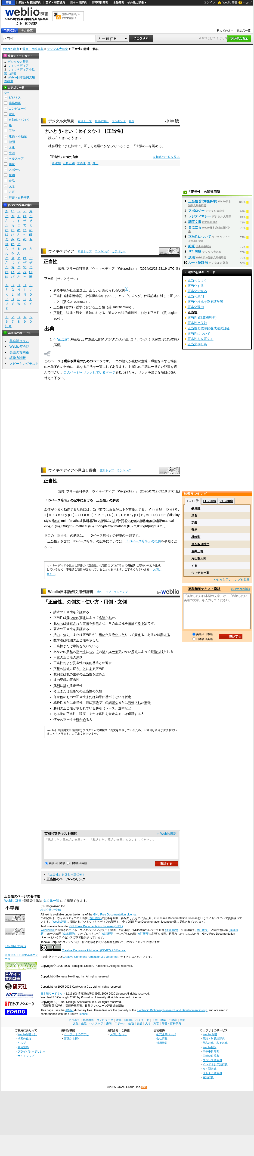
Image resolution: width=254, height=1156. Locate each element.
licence (83, 1018)
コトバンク (138, 339)
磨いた (103, 635)
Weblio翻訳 (209, 1051)
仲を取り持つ (200, 544)
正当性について (87, 651)
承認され (105, 617)
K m (101, 515)
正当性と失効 (197, 323)
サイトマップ (26, 1059)
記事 (77, 500)
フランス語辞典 (212, 1064)
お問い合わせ (118, 1038)
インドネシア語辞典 (215, 1068)
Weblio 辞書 (230, 2)
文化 (12, 147)
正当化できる (197, 291)
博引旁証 (194, 251)
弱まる (165, 635)
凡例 (131, 121)
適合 (108, 663)
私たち (58, 623)
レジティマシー (199, 216)
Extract (148, 520)
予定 (144, 623)
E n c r (126, 515)
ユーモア (114, 651)
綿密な (113, 702)
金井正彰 (197, 551)
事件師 (195, 508)
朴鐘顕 (195, 537)
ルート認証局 (198, 262)
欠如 (99, 691)
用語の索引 (102, 121)
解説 (115, 500)
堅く (105, 651)
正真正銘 (69, 163)
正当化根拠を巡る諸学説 (205, 301)
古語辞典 (118, 2)
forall (56, 520)
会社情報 (161, 1042)
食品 (12, 180)
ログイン (209, 2)
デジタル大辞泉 (57, 49)
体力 (66, 635)
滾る (194, 515)
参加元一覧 (244, 30)
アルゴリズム (127, 296)
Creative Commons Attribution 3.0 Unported (90, 961)
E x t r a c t (83, 515)
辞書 (8, 2)
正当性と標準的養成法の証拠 (209, 328)
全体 (47, 509)
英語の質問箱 (19, 352)
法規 (66, 669)
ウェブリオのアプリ (76, 1038)
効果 (99, 697)
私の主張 (72, 674)
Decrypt (131, 520)
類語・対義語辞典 (30, 2)
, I (164, 509)
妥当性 (78, 663)
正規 (56, 669)
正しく (89, 146)
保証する (134, 714)
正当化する (196, 285)
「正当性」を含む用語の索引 (66, 878)
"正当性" (62, 339)
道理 (97, 146)
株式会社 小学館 (50, 914)
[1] (126, 289)
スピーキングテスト (24, 363)
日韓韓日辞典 (100, 2)
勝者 (99, 708)
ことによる (87, 669)
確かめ (81, 719)
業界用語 (15, 103)
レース (110, 708)
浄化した (118, 635)
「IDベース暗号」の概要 (143, 541)
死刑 (56, 685)
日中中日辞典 (78, 2)
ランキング (119, 121)
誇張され (134, 702)
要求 (56, 629)
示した (94, 640)
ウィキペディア (61, 251)
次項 (191, 257)
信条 (73, 691)
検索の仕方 (24, 1042)
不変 (56, 657)
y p (134, 515)
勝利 (56, 708)
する (194, 565)
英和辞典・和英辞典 (215, 1046)
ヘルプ (247, 2)
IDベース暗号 (57, 500)
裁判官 (58, 674)
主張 (139, 146)
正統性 (58, 313)
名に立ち (194, 227)
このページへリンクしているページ (89, 372)
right (114, 520)
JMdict (69, 1014)
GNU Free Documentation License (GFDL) (96, 930)
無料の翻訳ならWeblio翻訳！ (71, 16)
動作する (70, 509)
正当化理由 (196, 307)
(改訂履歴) (95, 922)
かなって (109, 146)
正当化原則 (196, 296)
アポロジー (196, 211)
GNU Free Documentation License (114, 918)
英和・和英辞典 (55, 2)
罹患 (194, 530)
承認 (76, 646)
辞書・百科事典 (32, 49)
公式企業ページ (166, 1038)
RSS (144, 1091)
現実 (82, 714)
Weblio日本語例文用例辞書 (70, 592)
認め (155, 146)
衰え (137, 635)
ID (91, 520)
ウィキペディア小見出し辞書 (72, 470)
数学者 (58, 640)
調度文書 (194, 222)
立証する (82, 612)
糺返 (191, 246)
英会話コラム (19, 341)
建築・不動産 (18, 136)
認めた (100, 674)
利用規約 (23, 1051)
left (101, 520)
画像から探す (72, 1042)
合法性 (56, 163)
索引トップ (85, 121)
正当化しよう (197, 280)
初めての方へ (225, 30)
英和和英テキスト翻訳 (60, 833)
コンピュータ (18, 108)
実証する (82, 629)
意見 (69, 651)
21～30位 (226, 501)
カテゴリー (119, 251)
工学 (12, 131)
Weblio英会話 (19, 346)
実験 (82, 617)
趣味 (12, 164)
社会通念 (54, 146)
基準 (95, 663)
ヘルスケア (16, 158)
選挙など (124, 708)
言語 (95, 702)
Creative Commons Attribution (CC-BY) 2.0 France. (94, 954)
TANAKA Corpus (15, 950)
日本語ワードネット (52, 997)
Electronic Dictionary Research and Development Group (172, 1014)
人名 (12, 186)
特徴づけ (157, 651)
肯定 (111, 714)
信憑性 (81, 163)
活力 (56, 635)
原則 (79, 657)
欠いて (87, 646)
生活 (12, 153)
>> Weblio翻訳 (166, 833)
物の (63, 714)
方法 (86, 623)
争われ (81, 708)
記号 (8, 326)
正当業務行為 (197, 344)
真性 (102, 714)
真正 (95, 163)
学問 (12, 142)
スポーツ (15, 169)
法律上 (76, 146)
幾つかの (72, 617)
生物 (12, 175)
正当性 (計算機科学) (68, 296)
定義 (194, 522)
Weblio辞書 (60, 925)
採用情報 (161, 1046)
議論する (134, 623)
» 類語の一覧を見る (166, 157)
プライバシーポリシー (31, 1055)
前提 (131, 509)
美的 (89, 663)
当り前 (97, 509)
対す (66, 685)
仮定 (128, 697)
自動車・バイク (19, 119)
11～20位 (209, 501)
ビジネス (15, 97)
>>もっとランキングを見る (231, 579)
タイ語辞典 (210, 1072)
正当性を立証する (201, 339)
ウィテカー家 (200, 573)
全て (7, 93)
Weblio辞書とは (27, 1038)
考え (134, 651)
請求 (56, 612)
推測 (69, 640)
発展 (95, 623)
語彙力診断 (17, 358)
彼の (56, 680)
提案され (72, 623)
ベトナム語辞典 (212, 1077)
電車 (12, 114)
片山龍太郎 (198, 558)
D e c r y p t (63, 515)
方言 (12, 192)
